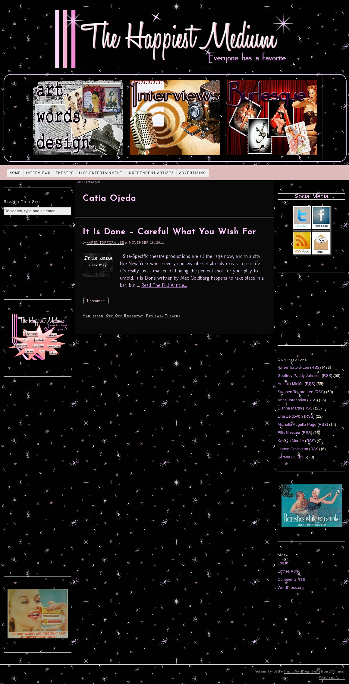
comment (96, 300)
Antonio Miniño (290, 383)
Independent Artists (151, 173)
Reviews (154, 315)
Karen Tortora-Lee (105, 242)
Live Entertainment (101, 173)
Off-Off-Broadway (124, 315)
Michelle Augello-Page (297, 424)
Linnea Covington (293, 449)
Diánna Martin (290, 408)
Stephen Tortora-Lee (295, 392)
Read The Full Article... (164, 285)
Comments (291, 579)
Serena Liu (287, 457)
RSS (316, 367)
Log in (283, 563)
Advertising (192, 173)
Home (15, 173)
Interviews (38, 173)
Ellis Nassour (289, 432)
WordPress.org (290, 587)
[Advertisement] (38, 262)
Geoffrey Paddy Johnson (299, 375)
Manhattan (93, 315)
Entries (288, 571)
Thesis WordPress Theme (302, 671)
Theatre (65, 173)
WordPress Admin (332, 677)
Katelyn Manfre (291, 440)
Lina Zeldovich (290, 416)
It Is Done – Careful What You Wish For (169, 232)
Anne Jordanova (292, 400)
